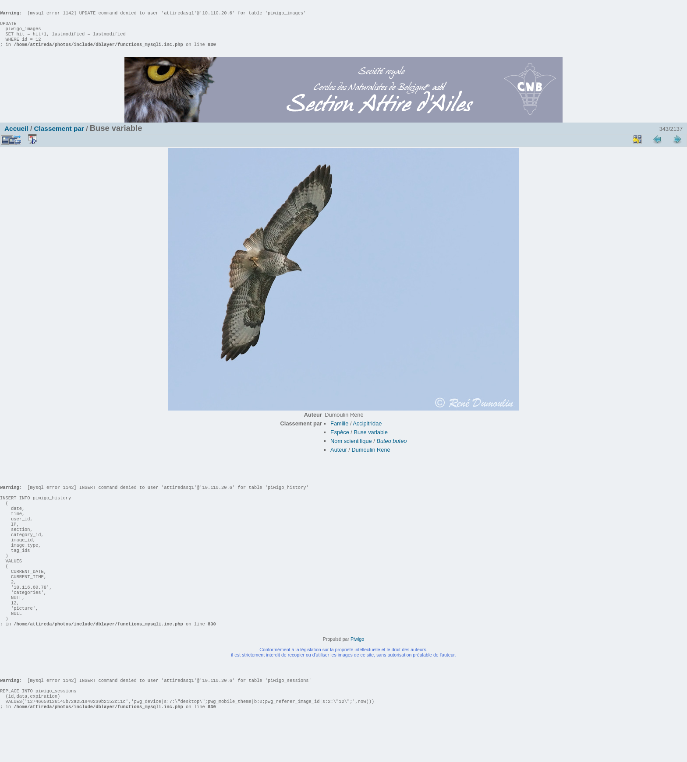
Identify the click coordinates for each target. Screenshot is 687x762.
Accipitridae (367, 432)
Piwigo (357, 674)
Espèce (339, 441)
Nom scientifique (351, 449)
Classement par (59, 137)
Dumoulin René (370, 458)
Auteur (338, 458)
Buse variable (371, 441)
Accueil (16, 137)
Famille (339, 432)
